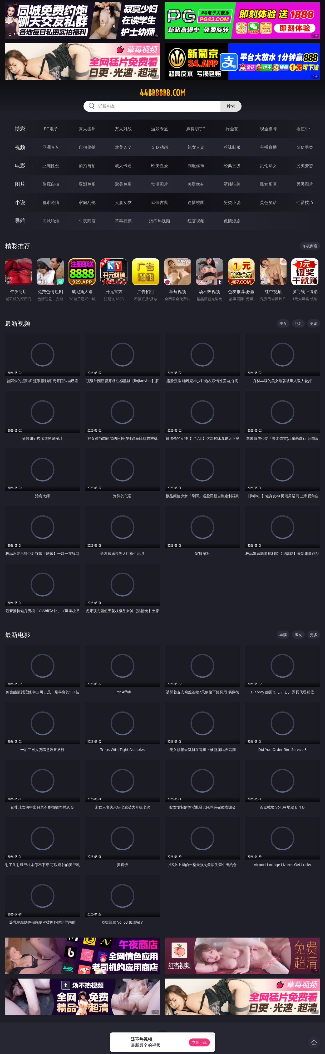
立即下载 (199, 1042)
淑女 (298, 634)
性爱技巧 (304, 202)
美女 (283, 323)
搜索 (231, 106)
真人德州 (87, 129)
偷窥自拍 (50, 184)
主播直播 (268, 147)
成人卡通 (123, 165)
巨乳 (298, 323)
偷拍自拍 (87, 165)
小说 (20, 202)
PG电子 (51, 129)
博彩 (20, 128)
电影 (20, 165)
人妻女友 (123, 202)
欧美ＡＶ (123, 147)
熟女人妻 (196, 147)
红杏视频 (196, 221)
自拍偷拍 (87, 147)
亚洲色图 (87, 184)
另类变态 (304, 165)
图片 (20, 183)
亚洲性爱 (50, 165)
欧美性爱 (159, 165)
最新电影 (17, 634)
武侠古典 (159, 202)
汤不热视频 (159, 221)
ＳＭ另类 (304, 147)
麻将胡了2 (195, 129)
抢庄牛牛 (304, 129)
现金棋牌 (268, 129)
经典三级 (232, 165)
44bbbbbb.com (162, 93)
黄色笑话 (268, 202)
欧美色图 (123, 184)
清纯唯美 (232, 184)
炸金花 (232, 129)
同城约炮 (50, 221)
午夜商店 (87, 221)
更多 (313, 323)
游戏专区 (159, 129)
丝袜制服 (232, 147)
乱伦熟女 (268, 165)
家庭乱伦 (87, 202)
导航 (20, 220)
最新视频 (17, 323)
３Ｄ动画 (159, 147)
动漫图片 (159, 184)
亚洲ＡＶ (50, 147)
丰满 (283, 634)
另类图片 (304, 184)
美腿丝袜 (196, 184)
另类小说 (232, 202)
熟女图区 (268, 184)
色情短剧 (232, 221)
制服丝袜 (196, 165)
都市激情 (50, 202)
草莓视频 (123, 221)
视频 (20, 147)
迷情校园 (196, 202)
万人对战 (123, 129)
